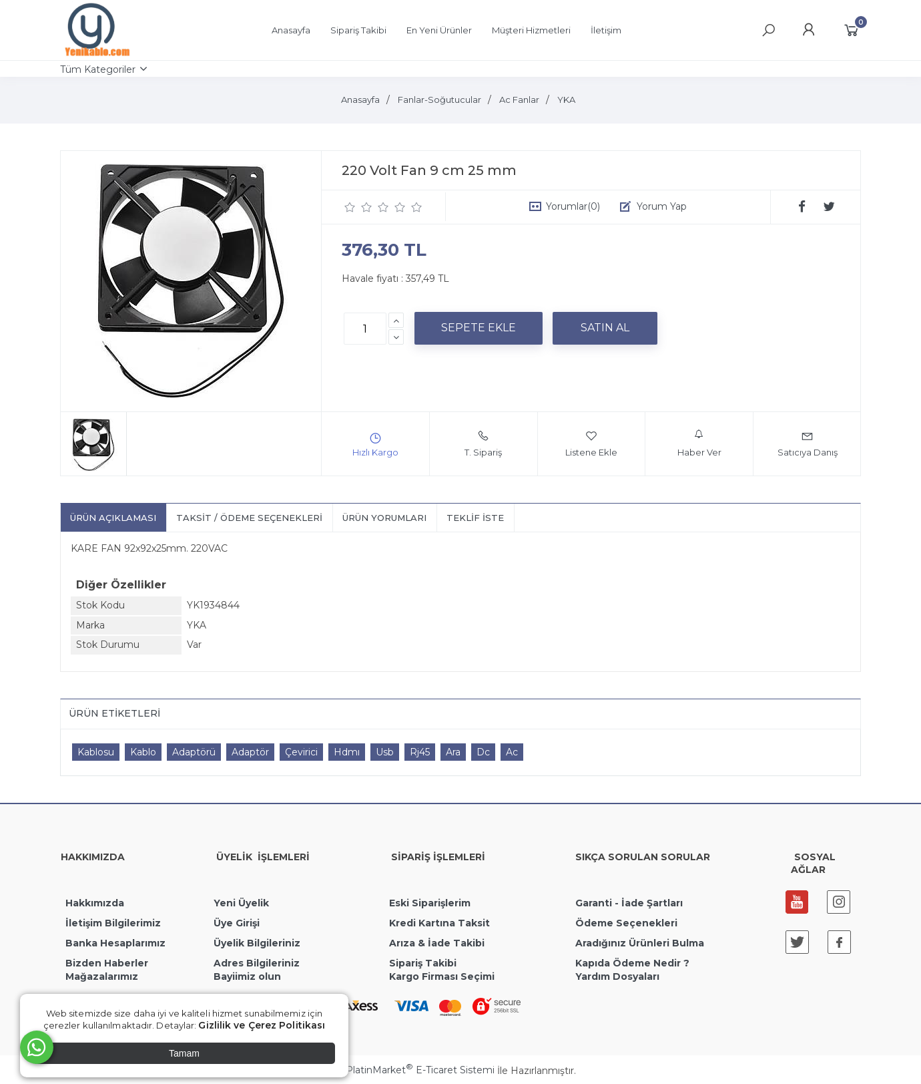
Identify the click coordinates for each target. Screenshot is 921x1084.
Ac (512, 752)
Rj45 (420, 752)
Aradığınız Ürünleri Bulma (639, 943)
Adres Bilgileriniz (257, 963)
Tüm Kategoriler (97, 69)
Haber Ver (699, 443)
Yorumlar (573, 206)
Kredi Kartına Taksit (439, 923)
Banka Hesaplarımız (115, 943)
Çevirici (301, 752)
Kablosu (95, 752)
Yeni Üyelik (241, 903)
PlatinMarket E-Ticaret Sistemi (420, 1070)
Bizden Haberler (106, 963)
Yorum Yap (662, 206)
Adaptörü (194, 752)
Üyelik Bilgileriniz (257, 943)
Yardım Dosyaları (617, 976)
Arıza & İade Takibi (437, 943)
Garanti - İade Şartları (629, 903)
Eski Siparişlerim (430, 903)
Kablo (143, 752)
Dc (483, 752)
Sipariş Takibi (422, 963)
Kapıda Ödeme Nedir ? (632, 963)
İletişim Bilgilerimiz (112, 923)
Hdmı (347, 752)
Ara (453, 752)
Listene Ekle (591, 443)
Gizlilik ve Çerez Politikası (261, 1025)
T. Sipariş (483, 443)
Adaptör (250, 752)
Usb (385, 752)
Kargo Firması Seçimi (442, 976)
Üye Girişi (237, 923)
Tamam (184, 1053)
